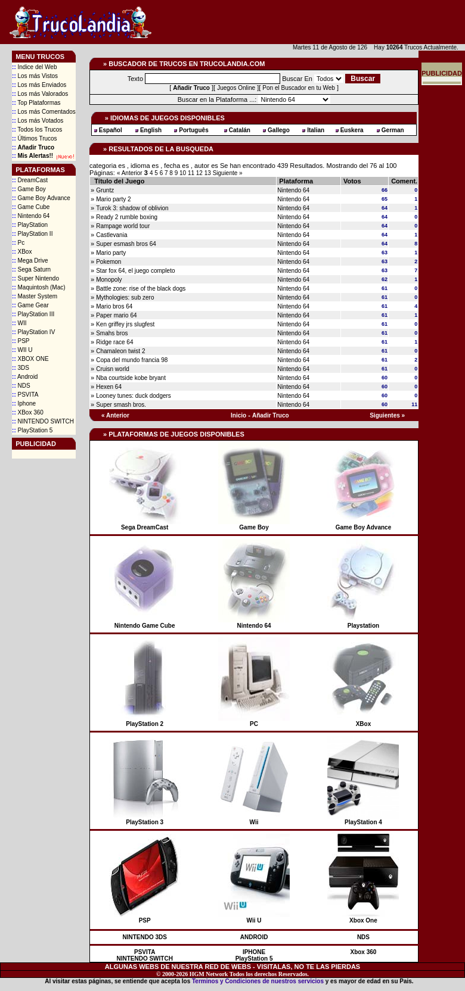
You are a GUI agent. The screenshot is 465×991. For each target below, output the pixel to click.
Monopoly (109, 279)
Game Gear (30, 305)
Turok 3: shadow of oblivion (132, 208)
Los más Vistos (35, 76)
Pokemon (108, 261)
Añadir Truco (270, 415)
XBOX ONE (30, 359)
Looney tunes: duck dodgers (133, 395)
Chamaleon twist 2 (120, 351)
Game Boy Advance (41, 198)
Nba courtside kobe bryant (131, 378)
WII (19, 323)
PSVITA (25, 394)
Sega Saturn (31, 269)
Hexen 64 (109, 387)
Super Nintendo (35, 278)
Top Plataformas (36, 102)
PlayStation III (33, 314)
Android (25, 376)
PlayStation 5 (32, 430)
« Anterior (129, 173)
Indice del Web (34, 67)
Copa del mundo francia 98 (132, 360)
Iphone (24, 403)
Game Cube (30, 207)
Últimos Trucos (34, 138)
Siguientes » (387, 415)
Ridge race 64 (114, 342)
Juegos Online (236, 88)
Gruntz (105, 190)
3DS (20, 367)
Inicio (238, 415)
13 (208, 173)
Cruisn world (112, 369)
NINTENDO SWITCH (43, 421)
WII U (22, 350)
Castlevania (111, 235)
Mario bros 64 (114, 306)
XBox (22, 251)
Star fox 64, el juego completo (135, 270)
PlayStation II (32, 233)
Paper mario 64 (116, 315)
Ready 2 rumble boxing (126, 217)
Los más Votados (37, 120)
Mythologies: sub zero (125, 297)
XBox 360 (28, 412)
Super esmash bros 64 (126, 244)
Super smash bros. (121, 404)
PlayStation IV (33, 332)
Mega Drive (30, 260)
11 (192, 173)
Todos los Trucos (37, 129)
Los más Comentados (44, 111)
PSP (20, 341)
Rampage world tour (123, 226)
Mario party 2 (113, 199)
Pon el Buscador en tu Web (298, 88)
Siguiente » (228, 173)
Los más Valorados (40, 94)
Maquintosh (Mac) (38, 287)
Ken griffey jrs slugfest (125, 324)
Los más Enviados (39, 85)
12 (200, 173)
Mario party (111, 253)
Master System (34, 296)
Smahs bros (112, 333)
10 (183, 173)
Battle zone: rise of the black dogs (140, 288)
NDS (21, 385)
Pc (18, 242)
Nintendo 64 (30, 216)
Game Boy (29, 189)
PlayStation (30, 225)
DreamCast (30, 180)
